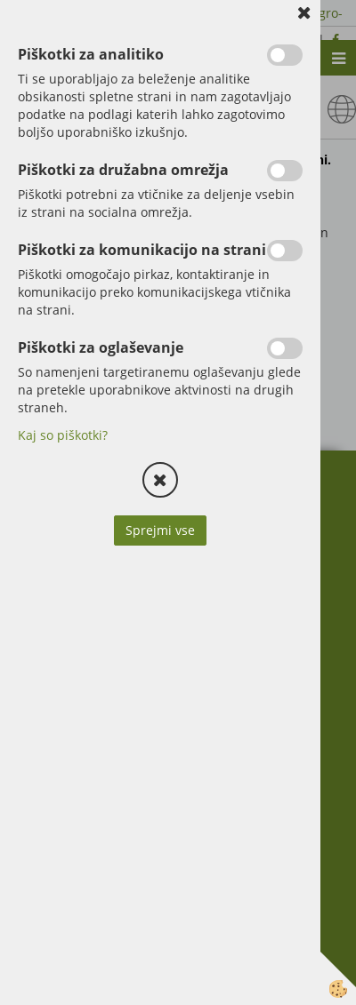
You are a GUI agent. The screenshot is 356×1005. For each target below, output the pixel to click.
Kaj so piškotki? (63, 435)
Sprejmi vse (160, 530)
